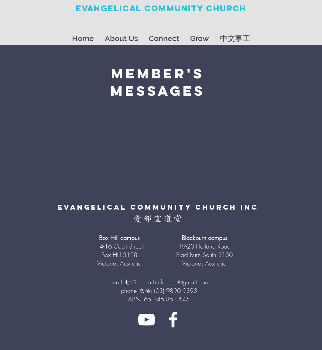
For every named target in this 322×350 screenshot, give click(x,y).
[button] (121, 36)
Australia (216, 263)
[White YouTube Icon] (146, 319)
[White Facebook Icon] (173, 319)
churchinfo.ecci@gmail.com (174, 282)
